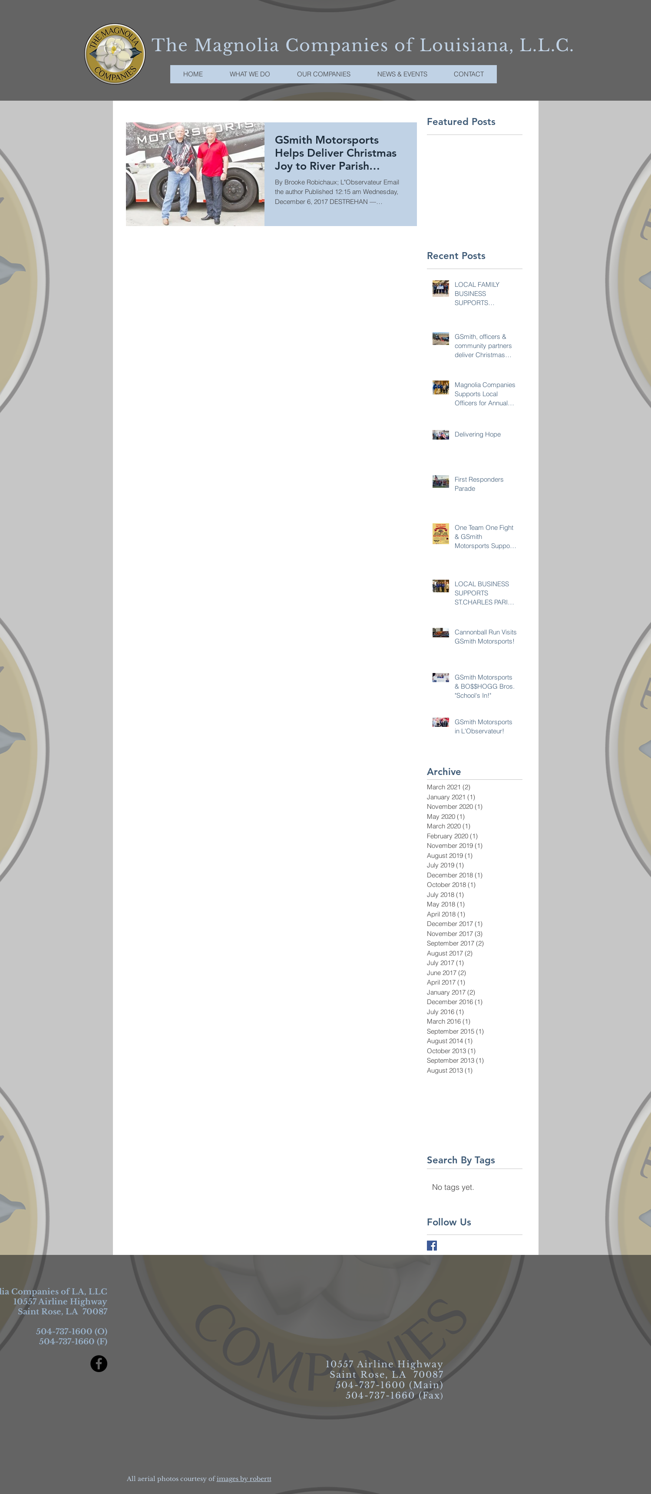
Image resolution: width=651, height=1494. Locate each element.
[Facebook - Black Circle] (98, 1363)
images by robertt (244, 1479)
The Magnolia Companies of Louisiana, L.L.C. (363, 45)
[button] (324, 74)
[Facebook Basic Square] (432, 1246)
